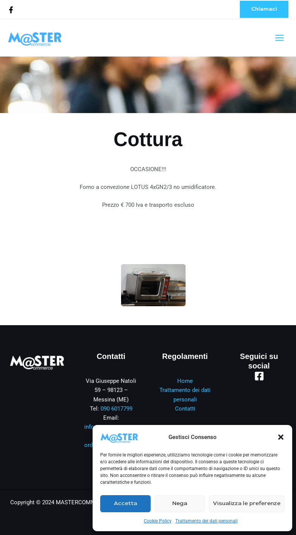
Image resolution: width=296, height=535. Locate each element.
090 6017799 (116, 408)
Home (185, 381)
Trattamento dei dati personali (206, 521)
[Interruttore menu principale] (279, 38)
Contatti (185, 408)
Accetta (125, 503)
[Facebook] (11, 9)
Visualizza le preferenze (246, 503)
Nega (179, 503)
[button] (281, 437)
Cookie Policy (158, 521)
